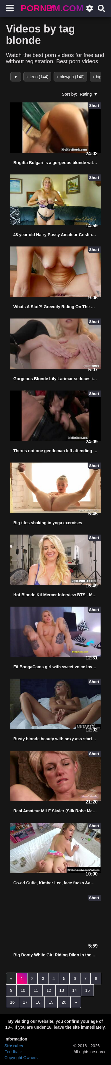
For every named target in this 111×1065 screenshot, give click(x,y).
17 (25, 1002)
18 (38, 1002)
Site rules (13, 1045)
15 (87, 990)
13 (61, 990)
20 (64, 1002)
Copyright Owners (21, 1057)
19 (51, 1002)
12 (48, 990)
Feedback (13, 1051)
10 (23, 990)
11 (35, 990)
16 (12, 1002)
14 (74, 990)
